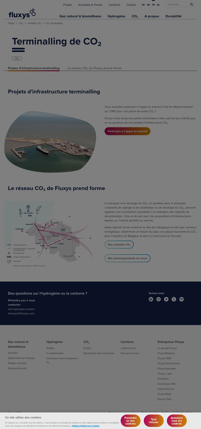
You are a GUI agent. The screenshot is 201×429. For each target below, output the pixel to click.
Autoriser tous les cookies (177, 423)
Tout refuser (153, 422)
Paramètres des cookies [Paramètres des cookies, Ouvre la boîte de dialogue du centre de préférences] (130, 423)
